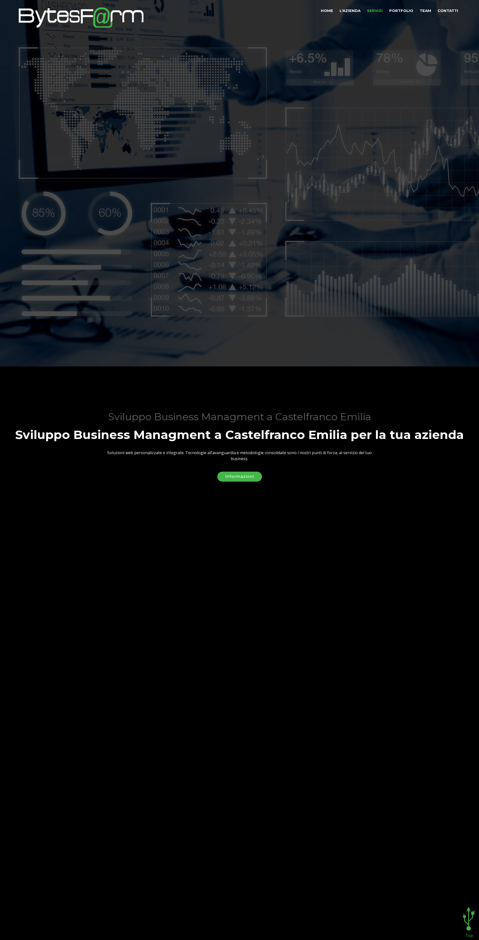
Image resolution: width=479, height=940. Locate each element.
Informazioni (239, 470)
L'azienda (350, 10)
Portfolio (401, 10)
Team (425, 10)
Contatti (448, 10)
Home (327, 10)
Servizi (375, 10)
